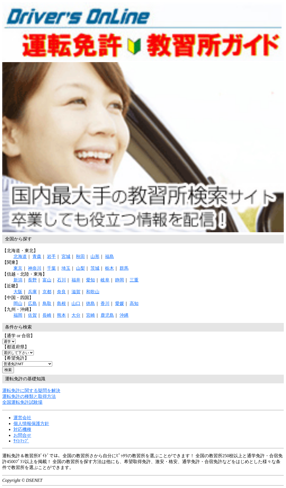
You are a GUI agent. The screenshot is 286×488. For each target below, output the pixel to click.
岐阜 (105, 280)
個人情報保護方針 (31, 423)
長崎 (46, 315)
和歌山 (92, 291)
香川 (105, 303)
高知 (134, 303)
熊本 (61, 315)
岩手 (51, 256)
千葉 (51, 268)
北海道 (20, 256)
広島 (32, 303)
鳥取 (46, 303)
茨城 (94, 268)
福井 (76, 280)
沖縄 (124, 315)
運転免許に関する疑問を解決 (31, 390)
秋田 (80, 256)
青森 (36, 256)
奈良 (61, 291)
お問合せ (22, 435)
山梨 (80, 268)
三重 (134, 280)
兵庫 (32, 291)
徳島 (90, 303)
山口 (76, 303)
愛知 (90, 280)
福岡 (17, 315)
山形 (94, 256)
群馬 (124, 268)
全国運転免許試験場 (22, 402)
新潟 (17, 280)
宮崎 (90, 315)
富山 (46, 280)
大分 (76, 315)
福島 (109, 256)
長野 (32, 280)
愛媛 (119, 303)
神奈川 (34, 268)
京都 (46, 291)
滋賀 (76, 291)
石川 (61, 280)
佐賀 (32, 315)
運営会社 (22, 417)
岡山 (17, 303)
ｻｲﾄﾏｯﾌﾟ (21, 440)
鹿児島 (107, 315)
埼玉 (65, 268)
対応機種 (22, 429)
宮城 (65, 256)
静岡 (119, 280)
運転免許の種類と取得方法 (29, 396)
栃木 (109, 268)
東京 (17, 268)
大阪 (17, 291)
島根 (61, 303)
